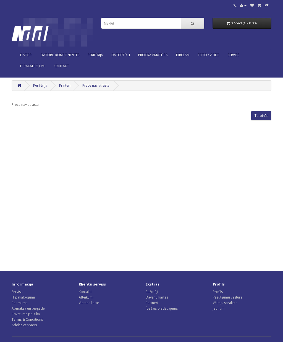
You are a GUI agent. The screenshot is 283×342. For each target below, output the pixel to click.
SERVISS (233, 55)
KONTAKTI (62, 66)
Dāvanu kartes (157, 297)
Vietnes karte (89, 302)
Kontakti (85, 291)
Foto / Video (208, 55)
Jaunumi (219, 308)
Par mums (19, 302)
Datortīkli (120, 55)
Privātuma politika (26, 314)
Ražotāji (152, 291)
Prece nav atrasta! (96, 85)
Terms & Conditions (27, 319)
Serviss (17, 291)
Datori (26, 55)
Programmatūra (153, 55)
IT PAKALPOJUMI (32, 66)
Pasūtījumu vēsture (227, 297)
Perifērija (95, 55)
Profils (218, 291)
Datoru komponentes (60, 55)
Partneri (152, 302)
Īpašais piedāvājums (162, 308)
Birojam (183, 55)
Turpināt (261, 115)
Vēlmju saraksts (225, 302)
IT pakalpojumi (23, 297)
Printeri (64, 85)
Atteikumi (86, 297)
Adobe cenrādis (24, 325)
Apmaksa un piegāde (28, 308)
